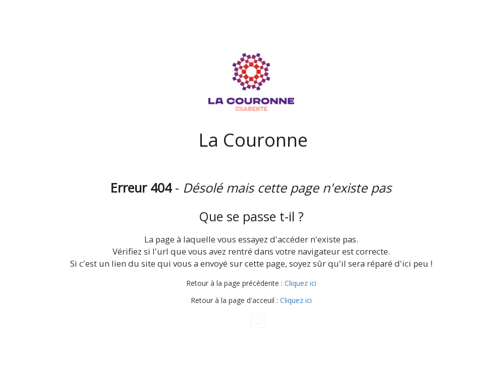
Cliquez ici (300, 283)
